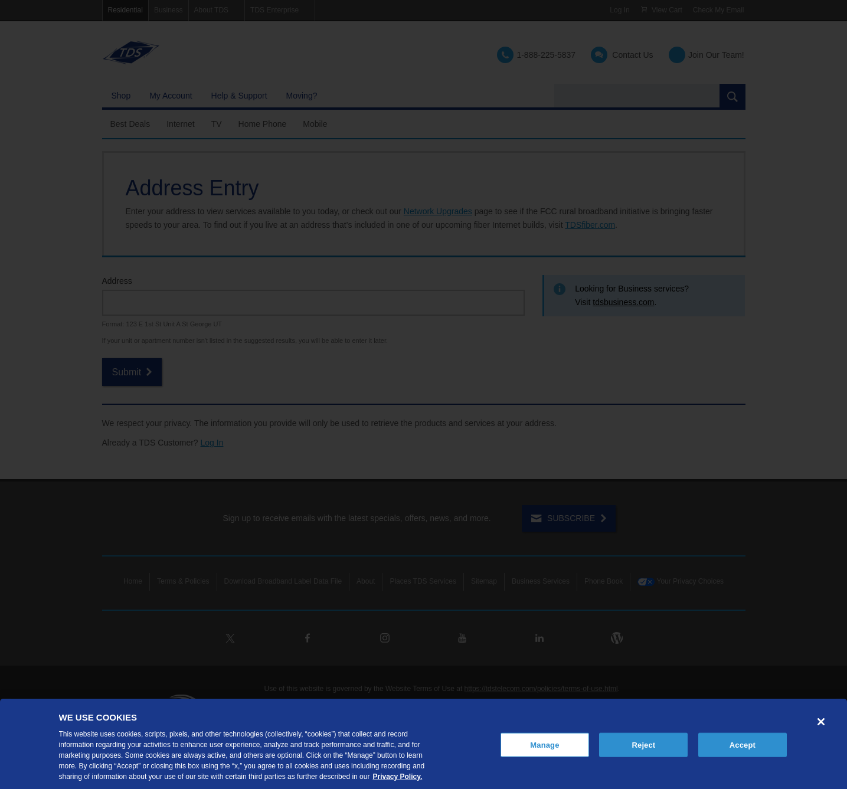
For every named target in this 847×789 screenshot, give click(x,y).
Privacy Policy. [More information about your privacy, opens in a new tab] (397, 776)
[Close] (821, 722)
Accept (743, 744)
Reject (644, 744)
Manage (544, 744)
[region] (423, 744)
